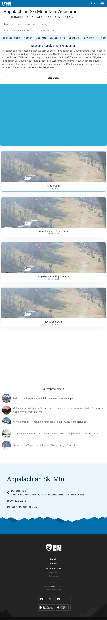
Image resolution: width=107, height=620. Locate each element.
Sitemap (53, 583)
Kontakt (53, 559)
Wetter (28, 38)
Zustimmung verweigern (53, 590)
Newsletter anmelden (53, 568)
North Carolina (26, 24)
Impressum (53, 573)
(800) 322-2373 (16, 500)
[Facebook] (67, 599)
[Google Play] (46, 607)
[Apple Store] (63, 607)
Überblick (74, 38)
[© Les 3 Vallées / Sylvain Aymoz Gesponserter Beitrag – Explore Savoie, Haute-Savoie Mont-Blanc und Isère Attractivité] (43, 398)
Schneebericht (11, 38)
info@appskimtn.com (22, 506)
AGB (53, 579)
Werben (53, 563)
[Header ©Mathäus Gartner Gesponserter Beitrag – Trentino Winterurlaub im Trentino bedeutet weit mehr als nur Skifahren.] (50, 422)
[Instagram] (58, 599)
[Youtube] (41, 599)
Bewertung (90, 38)
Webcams (41, 38)
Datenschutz (53, 576)
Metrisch (54, 586)
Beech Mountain (45, 30)
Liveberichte (57, 38)
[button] (93, 3)
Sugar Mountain (21, 30)
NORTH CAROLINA (16, 17)
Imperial (61, 586)
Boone (44, 24)
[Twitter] (50, 599)
